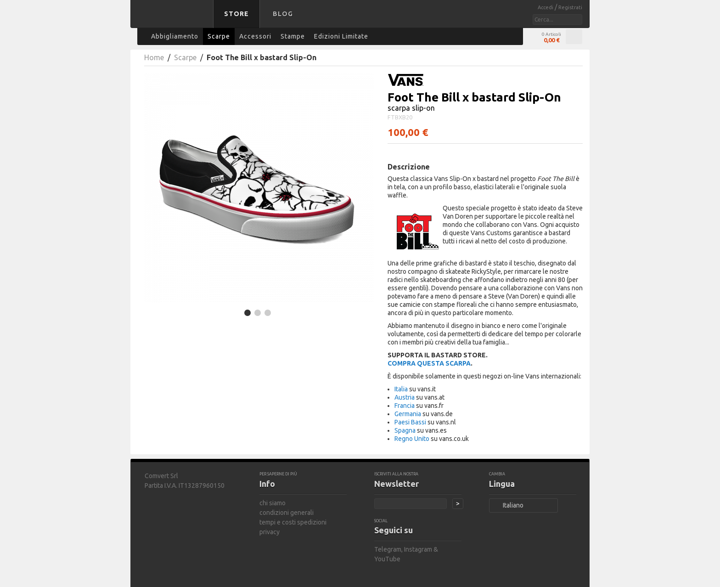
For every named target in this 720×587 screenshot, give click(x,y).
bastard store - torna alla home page (173, 19)
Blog (283, 13)
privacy (269, 532)
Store (236, 13)
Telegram (387, 549)
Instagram (418, 549)
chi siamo (272, 503)
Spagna (405, 430)
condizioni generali (286, 512)
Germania (407, 414)
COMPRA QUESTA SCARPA (429, 363)
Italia (401, 389)
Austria (404, 397)
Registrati (570, 7)
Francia (404, 405)
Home (154, 57)
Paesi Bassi (410, 422)
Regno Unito (411, 438)
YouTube (387, 559)
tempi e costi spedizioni (292, 522)
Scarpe (185, 57)
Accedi (546, 7)
